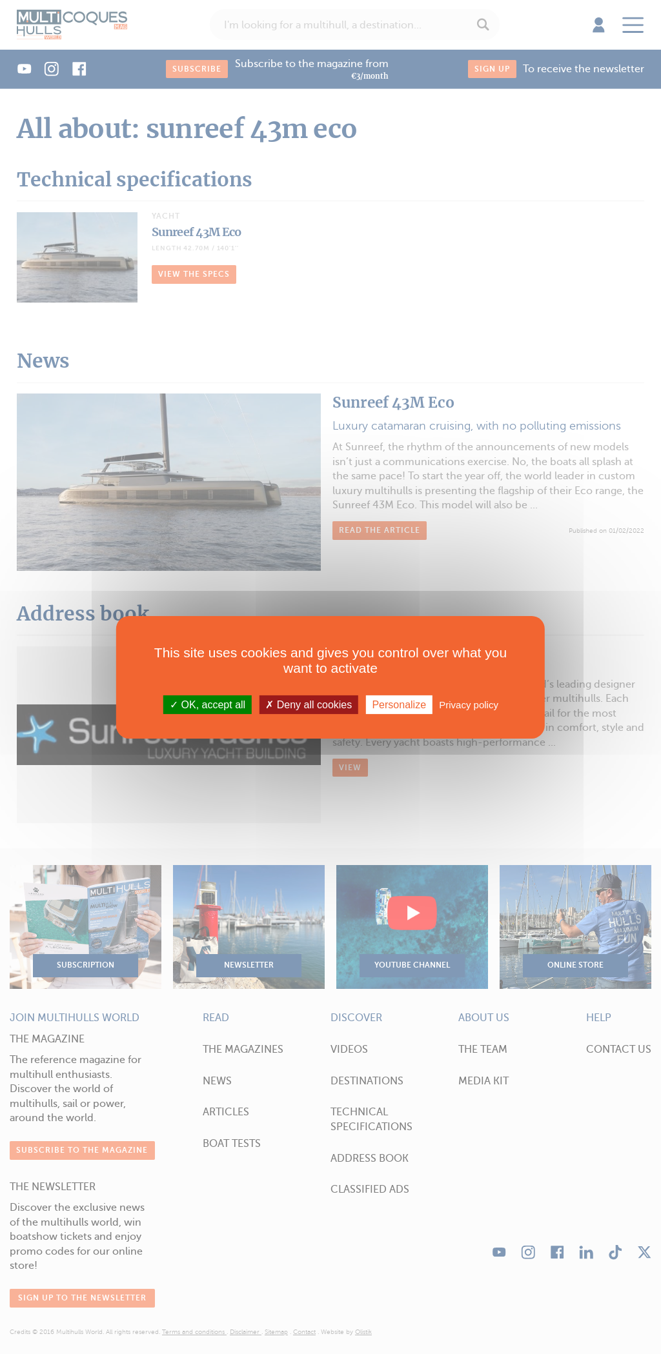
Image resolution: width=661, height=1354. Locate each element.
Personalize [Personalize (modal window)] (399, 704)
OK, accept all (207, 704)
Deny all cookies (308, 704)
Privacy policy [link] (468, 704)
